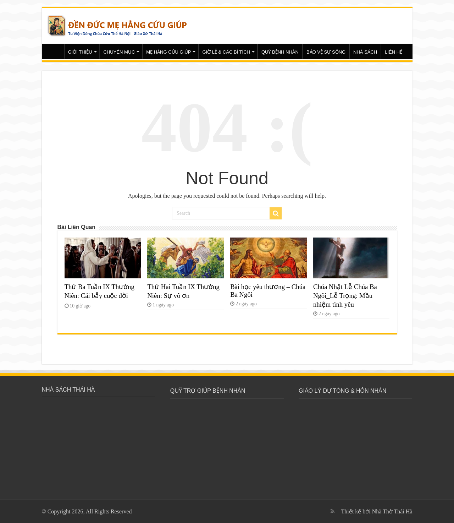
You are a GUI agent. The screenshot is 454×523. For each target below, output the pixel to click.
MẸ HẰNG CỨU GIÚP (168, 52)
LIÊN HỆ (393, 52)
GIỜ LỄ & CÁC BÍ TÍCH (226, 52)
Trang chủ (54, 51)
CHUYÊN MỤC (119, 52)
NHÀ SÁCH (365, 52)
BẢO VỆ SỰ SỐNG (325, 52)
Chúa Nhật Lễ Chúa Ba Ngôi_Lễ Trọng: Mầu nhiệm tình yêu (345, 295)
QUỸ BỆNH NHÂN (280, 52)
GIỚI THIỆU (80, 52)
